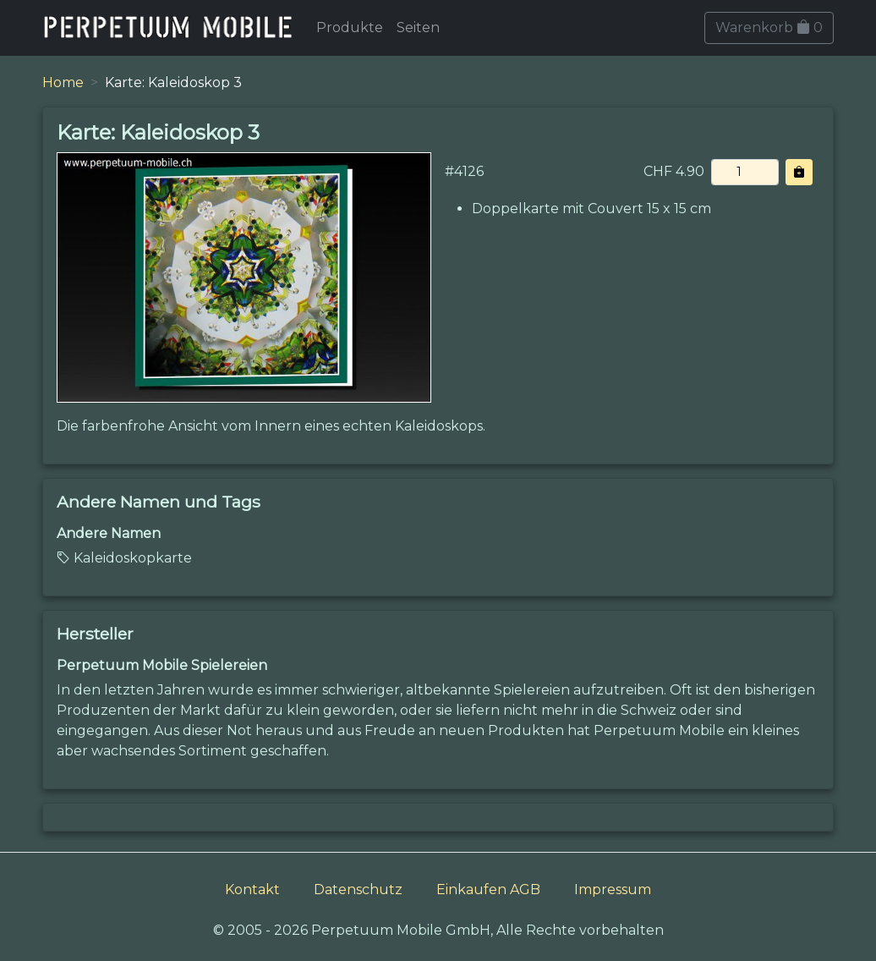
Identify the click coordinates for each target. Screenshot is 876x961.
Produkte (349, 27)
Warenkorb (769, 27)
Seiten (418, 27)
